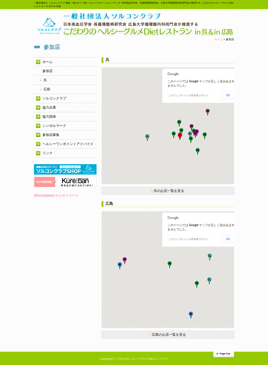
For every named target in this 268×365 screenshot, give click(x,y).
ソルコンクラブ (54, 98)
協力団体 (49, 116)
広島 (46, 89)
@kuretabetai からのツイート (56, 195)
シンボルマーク (54, 125)
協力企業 (49, 107)
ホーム (218, 39)
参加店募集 (50, 135)
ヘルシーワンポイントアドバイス (67, 144)
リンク (47, 153)
